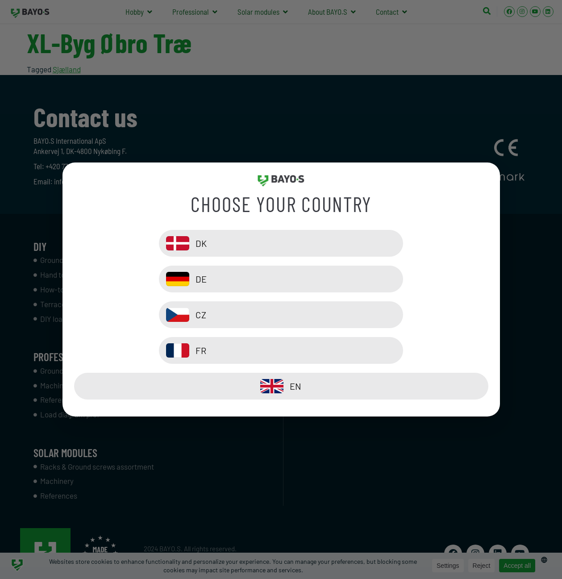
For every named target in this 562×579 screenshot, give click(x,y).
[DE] (387, 279)
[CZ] (175, 314)
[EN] (281, 350)
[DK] (175, 279)
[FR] (387, 314)
